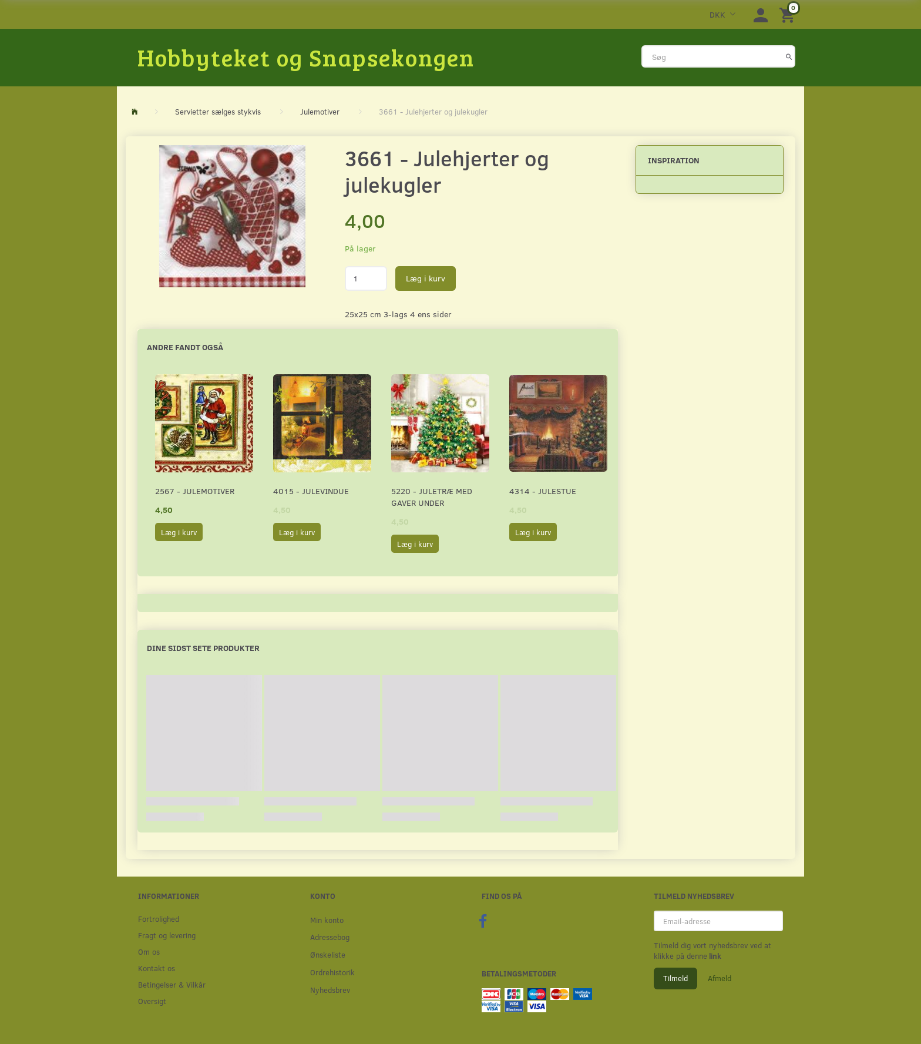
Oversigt (152, 1001)
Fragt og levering (167, 935)
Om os (149, 951)
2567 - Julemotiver (194, 490)
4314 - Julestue (542, 490)
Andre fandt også (185, 347)
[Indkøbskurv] (789, 14)
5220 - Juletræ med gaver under (431, 496)
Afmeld (719, 978)
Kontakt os (156, 968)
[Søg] (789, 56)
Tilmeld (675, 978)
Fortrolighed (158, 919)
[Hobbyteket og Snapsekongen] (306, 57)
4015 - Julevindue (311, 490)
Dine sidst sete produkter (203, 647)
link (714, 956)
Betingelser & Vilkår (172, 984)
